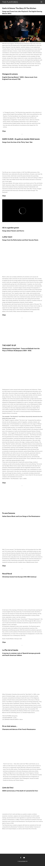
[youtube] (24, 857)
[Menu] (41, 2)
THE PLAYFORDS (21, 861)
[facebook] (20, 857)
